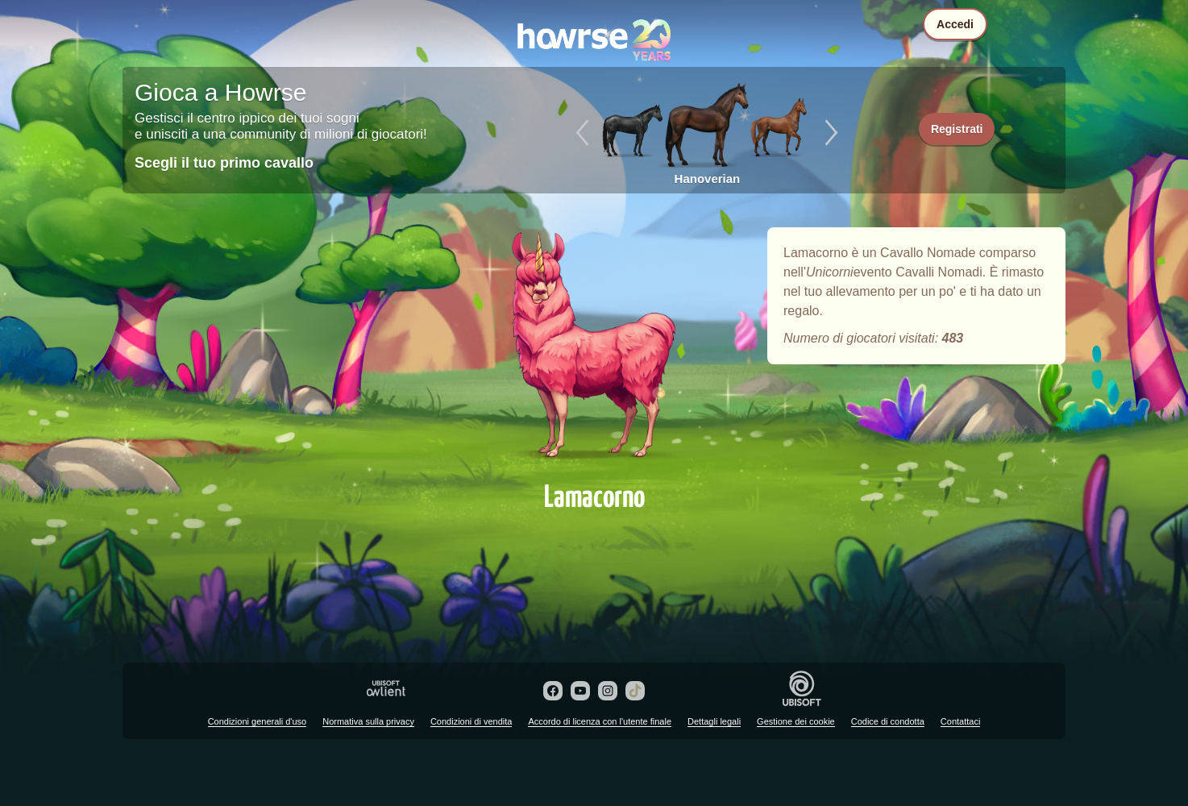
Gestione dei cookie (796, 721)
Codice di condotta (887, 721)
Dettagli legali (714, 721)
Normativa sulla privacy (368, 721)
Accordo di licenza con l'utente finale (599, 721)
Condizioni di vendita (471, 721)
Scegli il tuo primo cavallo (224, 163)
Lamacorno (594, 348)
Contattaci (961, 721)
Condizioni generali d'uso (257, 721)
